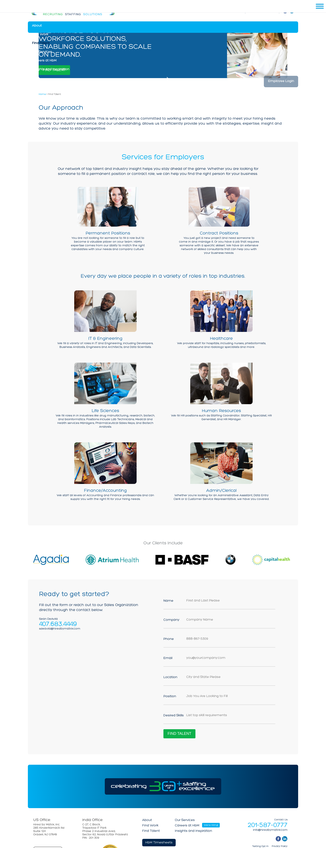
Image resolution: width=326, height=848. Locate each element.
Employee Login (281, 81)
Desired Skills (173, 715)
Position (169, 696)
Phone (168, 639)
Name (168, 601)
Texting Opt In (260, 846)
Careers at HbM (44, 60)
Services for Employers (163, 157)
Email (167, 658)
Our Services (42, 52)
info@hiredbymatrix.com (270, 830)
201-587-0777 (268, 825)
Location (170, 677)
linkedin (284, 838)
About (37, 25)
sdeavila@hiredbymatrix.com (59, 628)
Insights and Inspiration (50, 69)
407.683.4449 (58, 624)
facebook (278, 838)
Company (171, 620)
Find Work (40, 34)
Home (42, 94)
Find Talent (41, 43)
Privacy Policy (280, 846)
